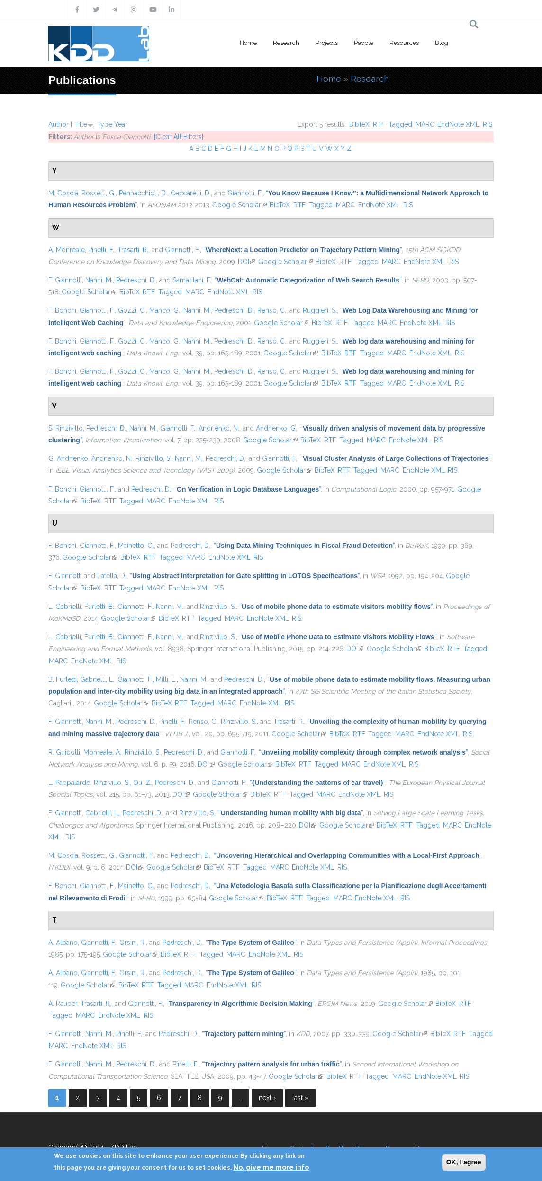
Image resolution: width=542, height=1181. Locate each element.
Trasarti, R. (132, 250)
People (363, 42)
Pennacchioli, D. (143, 193)
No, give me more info (271, 1167)
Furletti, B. (99, 606)
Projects (327, 42)
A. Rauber (62, 1003)
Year (120, 124)
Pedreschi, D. (136, 280)
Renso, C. (271, 310)
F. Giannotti (65, 280)
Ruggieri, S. (320, 310)
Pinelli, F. (101, 250)
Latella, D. (111, 576)
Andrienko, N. (219, 428)
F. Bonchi (62, 310)
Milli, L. (166, 679)
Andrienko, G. (276, 428)
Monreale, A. (102, 752)
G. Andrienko (68, 458)
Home (248, 42)
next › (267, 1098)
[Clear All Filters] (178, 137)
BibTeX (359, 124)
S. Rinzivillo (65, 428)
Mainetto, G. (136, 545)
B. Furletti (62, 679)
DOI (246, 261)
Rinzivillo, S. (154, 458)
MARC (425, 124)
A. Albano (63, 942)
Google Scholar (239, 205)
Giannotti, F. (244, 193)
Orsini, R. (132, 942)
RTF (379, 124)
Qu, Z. (142, 782)
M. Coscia (63, 193)
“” (302, 250)
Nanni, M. (99, 280)
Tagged (400, 124)
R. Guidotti (64, 752)
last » (300, 1098)
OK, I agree (463, 1162)
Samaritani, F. (191, 280)
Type (104, 124)
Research (286, 42)
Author (58, 124)
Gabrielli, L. (97, 679)
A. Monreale (66, 250)
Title (80, 124)
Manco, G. (164, 310)
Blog (441, 42)
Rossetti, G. (98, 193)
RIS (487, 124)
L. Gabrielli (64, 606)
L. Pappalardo (69, 782)
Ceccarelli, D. (191, 193)
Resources (404, 42)
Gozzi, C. (132, 310)
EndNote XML (458, 124)
